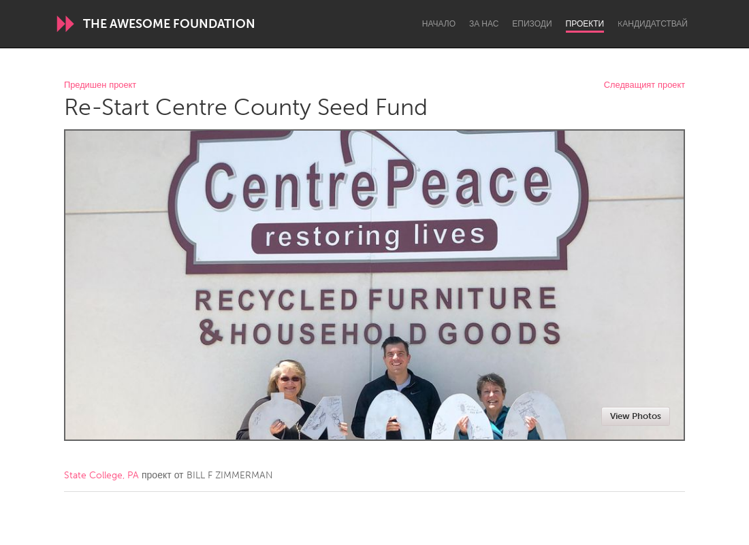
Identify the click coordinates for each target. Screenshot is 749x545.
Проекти (585, 24)
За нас (483, 24)
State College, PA (101, 475)
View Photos (635, 416)
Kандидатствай (653, 24)
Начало (439, 24)
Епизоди (532, 24)
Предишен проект (100, 85)
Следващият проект (644, 85)
